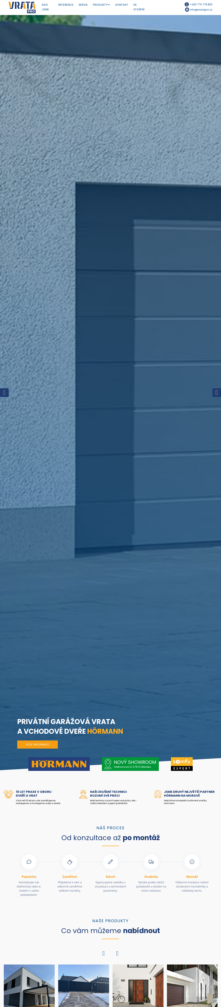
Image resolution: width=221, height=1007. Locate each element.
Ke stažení (139, 7)
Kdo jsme (45, 7)
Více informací (37, 745)
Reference (65, 5)
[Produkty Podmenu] (108, 4)
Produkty (100, 5)
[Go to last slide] (4, 392)
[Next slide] (216, 392)
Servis (83, 5)
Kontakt (121, 5)
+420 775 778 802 (201, 4)
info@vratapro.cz (201, 9)
